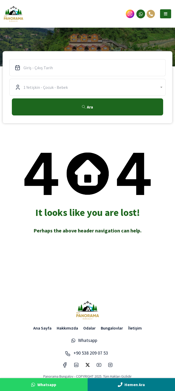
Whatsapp (84, 340)
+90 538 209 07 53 (86, 353)
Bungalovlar (112, 328)
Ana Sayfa (42, 328)
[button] (165, 13)
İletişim (135, 328)
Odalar (89, 328)
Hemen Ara (131, 384)
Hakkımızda (67, 328)
